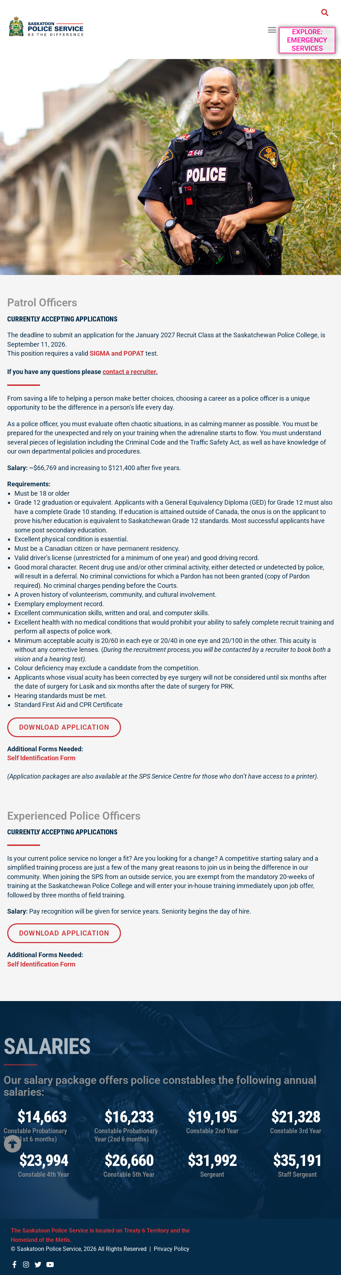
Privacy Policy (171, 1248)
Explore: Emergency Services (307, 40)
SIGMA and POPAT (117, 353)
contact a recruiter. (130, 371)
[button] (272, 29)
